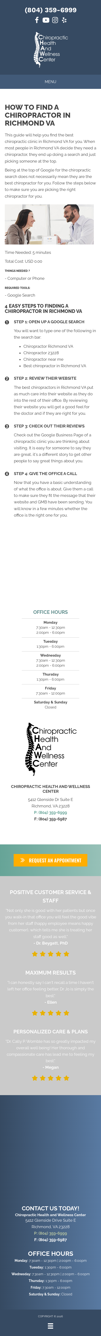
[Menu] (50, 1326)
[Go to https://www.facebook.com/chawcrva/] (37, 21)
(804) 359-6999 (51, 10)
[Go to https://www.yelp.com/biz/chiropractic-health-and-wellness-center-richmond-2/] (64, 20)
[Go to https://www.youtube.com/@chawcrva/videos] (46, 21)
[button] (50, 860)
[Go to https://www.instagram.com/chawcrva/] (55, 20)
